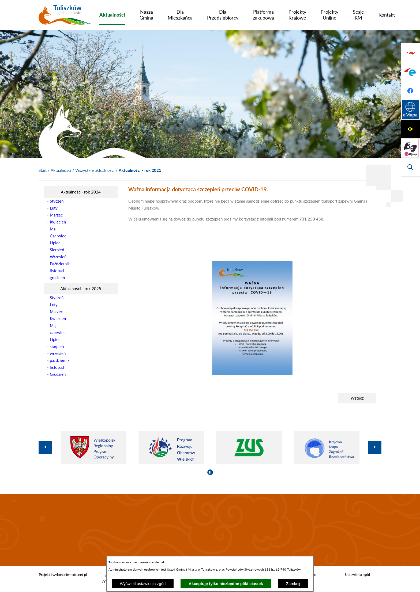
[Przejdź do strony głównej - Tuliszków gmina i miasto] (65, 16)
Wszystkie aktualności (95, 170)
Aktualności (61, 170)
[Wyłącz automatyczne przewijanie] (210, 472)
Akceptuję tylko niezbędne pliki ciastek (226, 583)
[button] (252, 373)
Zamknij (293, 583)
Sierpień (57, 249)
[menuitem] (112, 14)
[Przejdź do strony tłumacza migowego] (410, 71)
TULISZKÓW (210, 530)
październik (60, 360)
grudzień (57, 277)
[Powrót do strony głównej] (43, 170)
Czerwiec (58, 235)
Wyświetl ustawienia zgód (143, 583)
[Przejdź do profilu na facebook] (410, 148)
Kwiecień (58, 221)
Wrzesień (58, 256)
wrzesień (58, 353)
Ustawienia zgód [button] (357, 574)
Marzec (56, 214)
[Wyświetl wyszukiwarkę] (410, 90)
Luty (54, 208)
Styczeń (56, 201)
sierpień (57, 346)
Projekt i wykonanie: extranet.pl (63, 574)
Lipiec (55, 242)
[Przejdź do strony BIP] (410, 110)
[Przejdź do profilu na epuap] (410, 129)
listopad (57, 270)
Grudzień (58, 374)
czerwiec (57, 332)
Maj (53, 228)
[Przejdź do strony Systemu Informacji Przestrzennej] (410, 167)
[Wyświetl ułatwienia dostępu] (410, 52)
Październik (60, 263)
